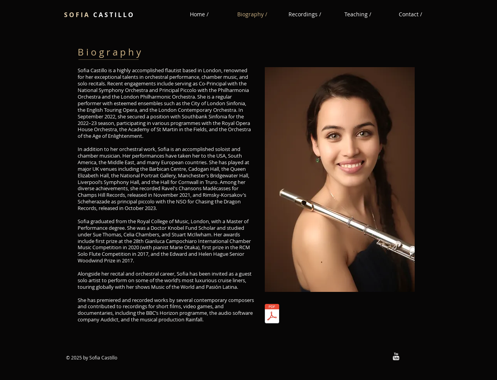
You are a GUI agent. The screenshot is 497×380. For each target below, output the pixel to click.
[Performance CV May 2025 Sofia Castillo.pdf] (272, 314)
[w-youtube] (396, 356)
